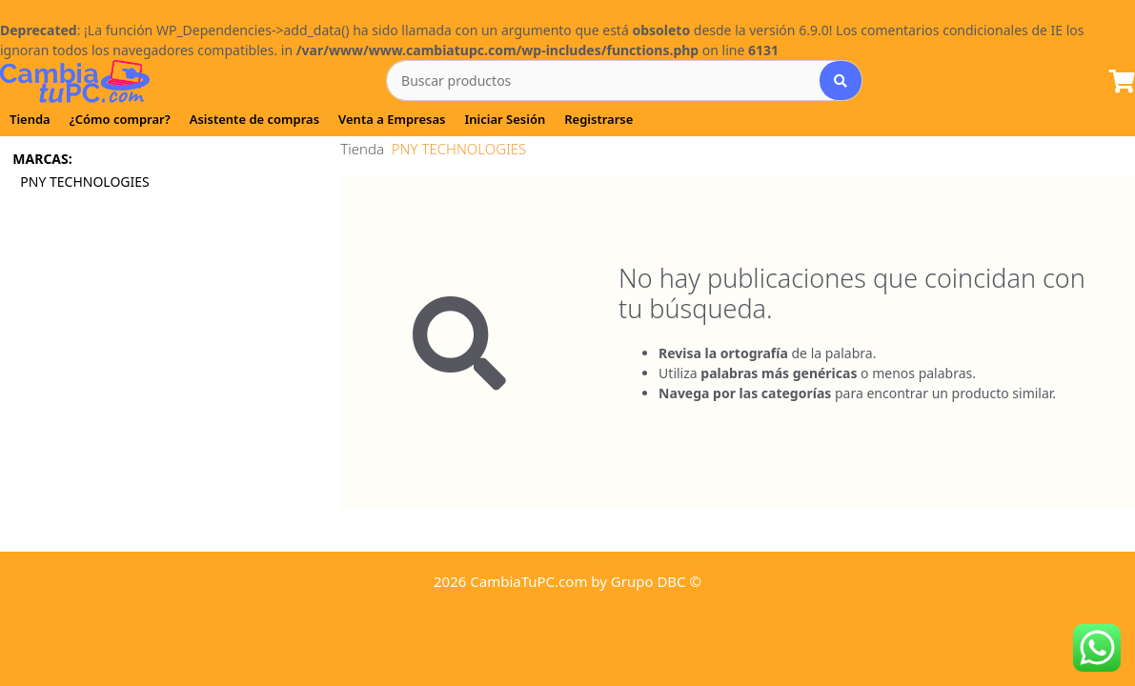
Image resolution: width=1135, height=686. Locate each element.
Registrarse (598, 119)
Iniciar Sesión (504, 119)
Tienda (30, 119)
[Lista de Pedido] (1122, 82)
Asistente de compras (254, 119)
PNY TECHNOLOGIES (86, 181)
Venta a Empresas (391, 119)
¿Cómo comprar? (120, 119)
